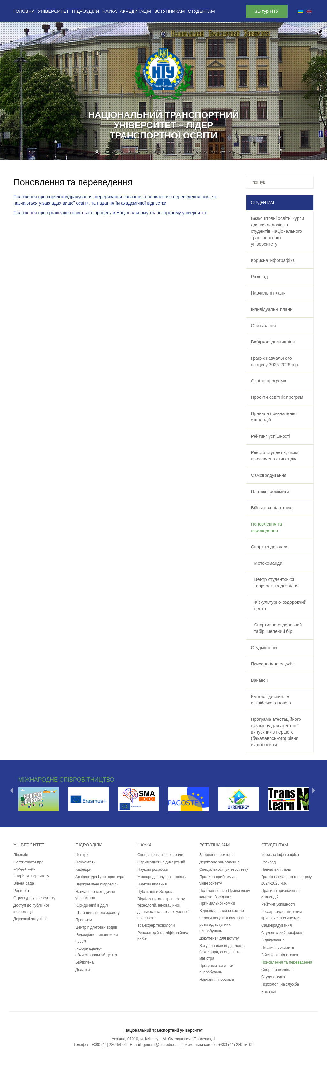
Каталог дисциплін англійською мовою (271, 699)
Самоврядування (268, 475)
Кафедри (83, 869)
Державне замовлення (219, 862)
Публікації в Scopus (154, 891)
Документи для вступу (219, 938)
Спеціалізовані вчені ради (160, 855)
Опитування (263, 325)
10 (171, 152)
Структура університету (34, 898)
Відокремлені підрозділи (97, 884)
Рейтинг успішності (270, 436)
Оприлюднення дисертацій (161, 862)
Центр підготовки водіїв (96, 927)
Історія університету (31, 876)
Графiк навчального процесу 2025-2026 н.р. (275, 361)
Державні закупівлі (30, 919)
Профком (83, 920)
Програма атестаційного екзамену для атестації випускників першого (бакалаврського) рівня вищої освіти (276, 732)
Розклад (259, 276)
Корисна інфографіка (273, 260)
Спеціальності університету (223, 869)
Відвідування (272, 940)
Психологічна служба (273, 663)
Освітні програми (268, 380)
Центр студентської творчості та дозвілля (276, 582)
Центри (81, 855)
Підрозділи (85, 11)
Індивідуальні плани (272, 309)
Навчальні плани (268, 292)
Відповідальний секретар (221, 911)
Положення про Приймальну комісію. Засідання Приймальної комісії (224, 897)
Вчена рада (23, 883)
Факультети (85, 862)
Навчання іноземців (216, 979)
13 (196, 152)
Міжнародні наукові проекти (161, 877)
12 (188, 152)
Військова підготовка (272, 507)
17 (229, 152)
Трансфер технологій (156, 925)
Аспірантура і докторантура (99, 877)
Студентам (201, 11)
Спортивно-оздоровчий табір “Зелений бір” (278, 628)
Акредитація (135, 11)
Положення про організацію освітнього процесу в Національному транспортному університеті (110, 212)
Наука (109, 11)
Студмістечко (264, 647)
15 (213, 152)
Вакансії (259, 680)
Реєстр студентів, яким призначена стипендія (274, 455)
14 (205, 152)
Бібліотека (84, 962)
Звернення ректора (216, 855)
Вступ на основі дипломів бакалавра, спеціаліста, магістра (222, 952)
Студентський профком (282, 933)
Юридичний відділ (91, 905)
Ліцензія (20, 855)
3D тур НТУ (266, 11)
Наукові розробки (152, 869)
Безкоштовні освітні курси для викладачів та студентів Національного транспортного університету (277, 231)
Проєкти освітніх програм (277, 397)
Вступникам (169, 11)
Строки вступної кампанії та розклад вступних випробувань (224, 924)
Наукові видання (152, 884)
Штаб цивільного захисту (97, 912)
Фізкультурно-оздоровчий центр (280, 605)
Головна (23, 11)
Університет (53, 11)
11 (180, 152)
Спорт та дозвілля (270, 546)
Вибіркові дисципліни (273, 341)
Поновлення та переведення (266, 527)
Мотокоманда (268, 563)
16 (221, 152)
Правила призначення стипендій (274, 416)
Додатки (82, 969)
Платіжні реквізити (270, 491)
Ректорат (21, 890)
